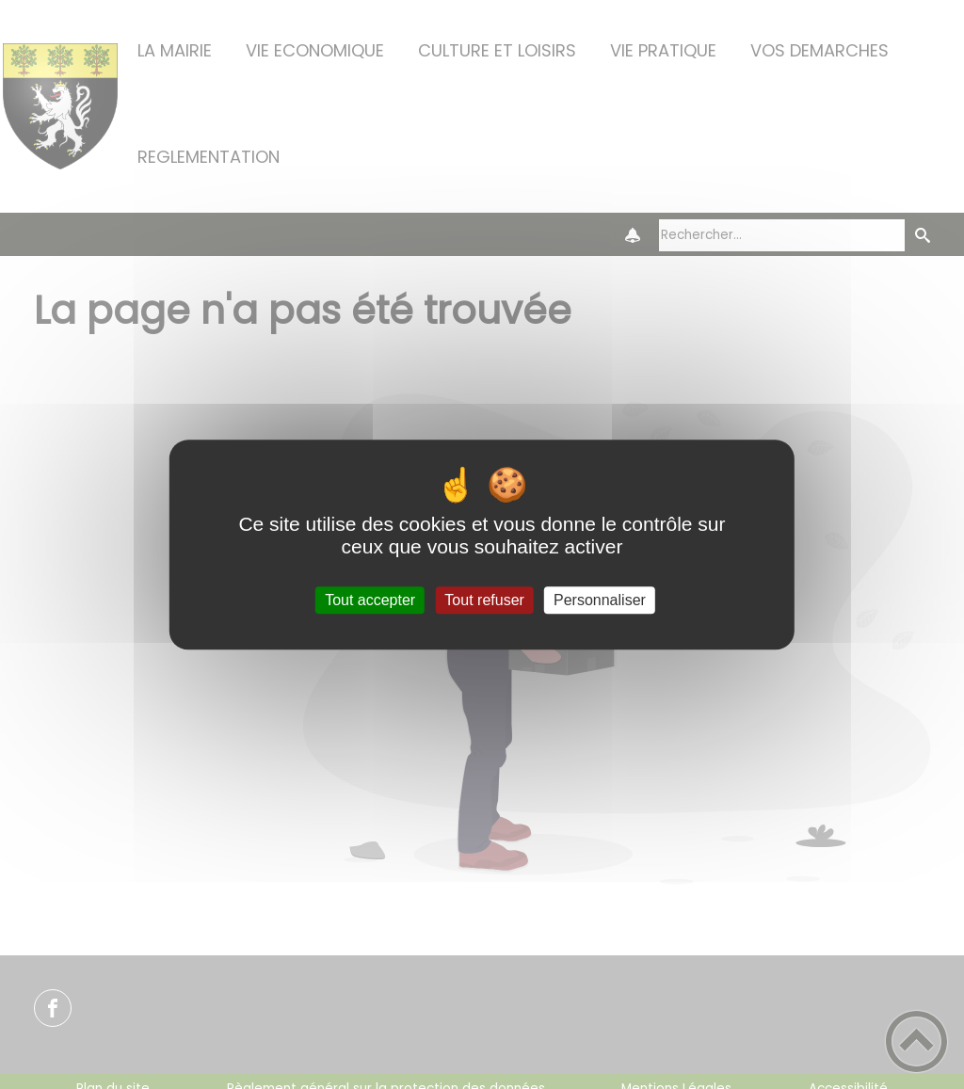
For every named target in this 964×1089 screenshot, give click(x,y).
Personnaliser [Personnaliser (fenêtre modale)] (600, 600)
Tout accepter (370, 600)
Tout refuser (483, 600)
